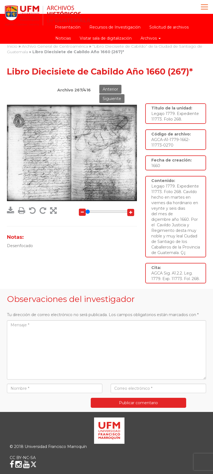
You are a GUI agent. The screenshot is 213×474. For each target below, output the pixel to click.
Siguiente (112, 98)
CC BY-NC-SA (23, 457)
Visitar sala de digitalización (106, 38)
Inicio (12, 46)
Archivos (151, 38)
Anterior (110, 89)
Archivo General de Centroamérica (55, 46)
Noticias (63, 38)
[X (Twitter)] (33, 464)
